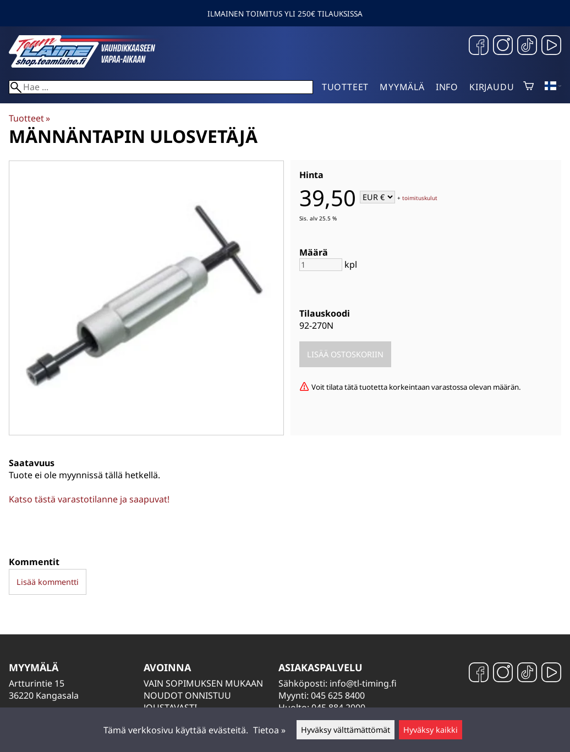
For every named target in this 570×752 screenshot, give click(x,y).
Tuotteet (345, 87)
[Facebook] (479, 46)
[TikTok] (527, 46)
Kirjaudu (491, 87)
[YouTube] (551, 46)
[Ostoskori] (528, 87)
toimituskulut (419, 198)
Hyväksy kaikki (430, 730)
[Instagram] (503, 46)
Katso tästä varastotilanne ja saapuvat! (89, 499)
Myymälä (402, 87)
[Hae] (161, 87)
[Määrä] (320, 264)
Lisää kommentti (48, 582)
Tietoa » (269, 730)
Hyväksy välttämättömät (345, 730)
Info (447, 87)
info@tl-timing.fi (363, 683)
